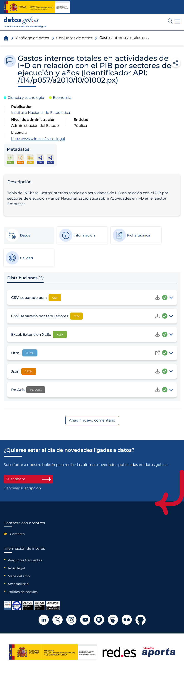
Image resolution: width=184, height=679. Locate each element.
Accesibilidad (18, 584)
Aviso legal (16, 568)
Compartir (175, 62)
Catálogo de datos (32, 38)
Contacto (17, 534)
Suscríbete (28, 479)
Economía (62, 97)
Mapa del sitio (19, 576)
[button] (177, 21)
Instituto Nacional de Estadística (40, 112)
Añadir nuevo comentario (92, 420)
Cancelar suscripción (22, 488)
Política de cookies (22, 592)
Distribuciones (25, 277)
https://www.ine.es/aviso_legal (38, 139)
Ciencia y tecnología (25, 97)
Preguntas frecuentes (25, 560)
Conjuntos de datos (74, 38)
